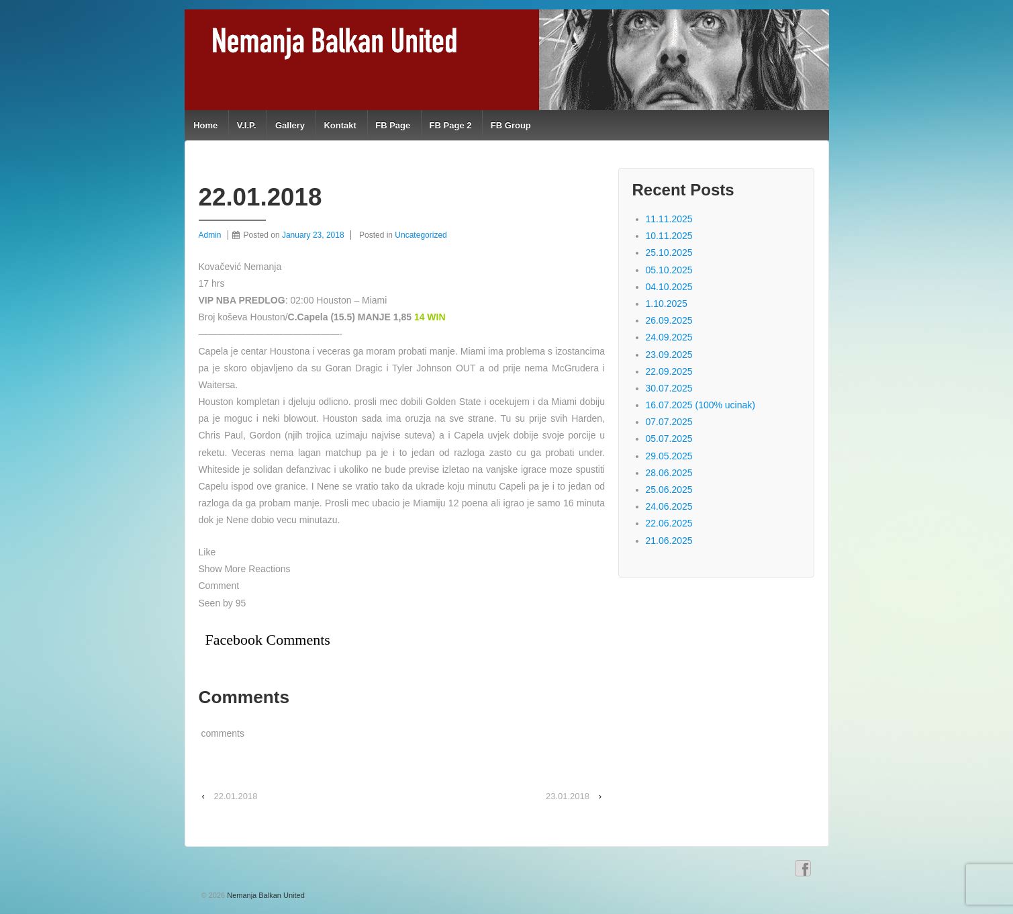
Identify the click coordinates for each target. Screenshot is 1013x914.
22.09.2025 (669, 371)
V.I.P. (246, 125)
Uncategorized (420, 235)
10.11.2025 (669, 235)
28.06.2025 (669, 472)
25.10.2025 (669, 252)
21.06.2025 (669, 540)
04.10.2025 (669, 286)
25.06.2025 (669, 489)
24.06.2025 (669, 506)
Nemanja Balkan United (265, 895)
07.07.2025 (669, 421)
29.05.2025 (669, 456)
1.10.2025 (666, 303)
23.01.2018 (567, 796)
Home (205, 125)
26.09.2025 (669, 320)
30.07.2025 (669, 388)
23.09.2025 (669, 354)
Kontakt (340, 125)
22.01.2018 (235, 796)
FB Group (511, 125)
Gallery (290, 125)
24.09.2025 (669, 337)
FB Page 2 (451, 125)
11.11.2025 (669, 219)
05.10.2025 (669, 270)
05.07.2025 (669, 438)
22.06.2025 (669, 523)
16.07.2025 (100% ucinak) (700, 405)
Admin (210, 235)
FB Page (392, 125)
